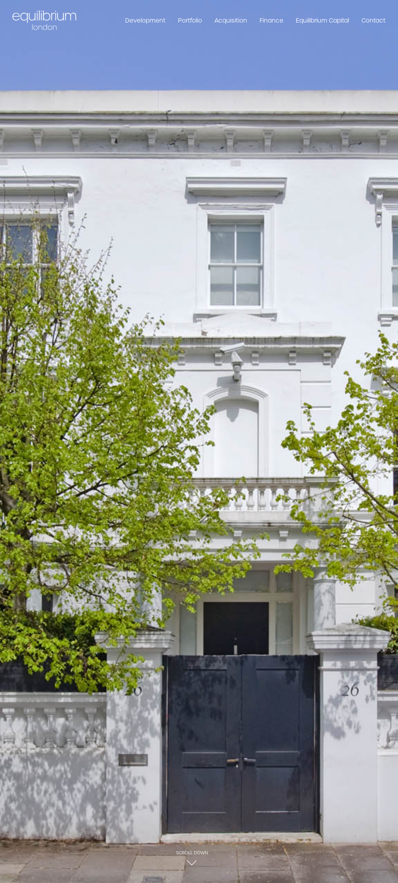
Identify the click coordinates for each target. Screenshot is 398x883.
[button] (191, 262)
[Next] (379, 160)
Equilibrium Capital (322, 20)
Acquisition (231, 20)
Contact (373, 20)
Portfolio (190, 20)
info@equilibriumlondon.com (202, 850)
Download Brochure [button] (53, 384)
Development (145, 20)
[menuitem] (148, 20)
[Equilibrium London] (44, 20)
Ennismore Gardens (41, 811)
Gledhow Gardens (358, 811)
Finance (271, 20)
